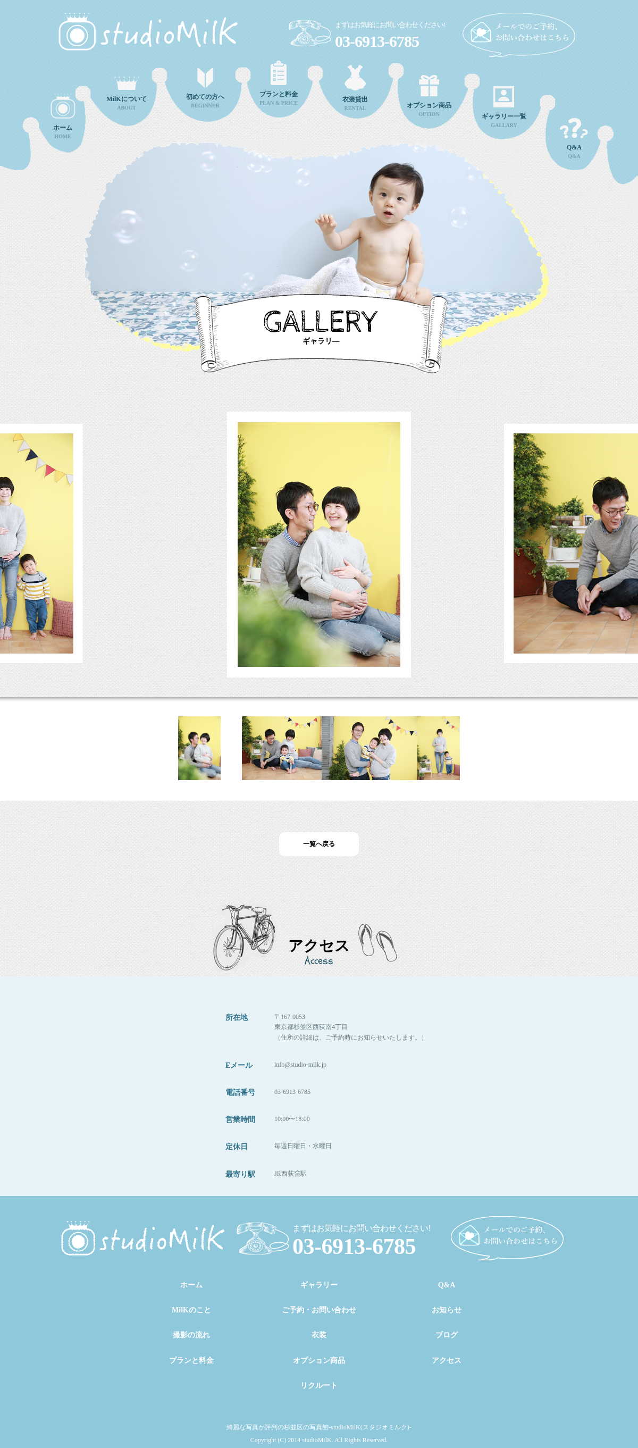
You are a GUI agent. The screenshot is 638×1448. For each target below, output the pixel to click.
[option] (314, 534)
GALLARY (504, 107)
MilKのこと (191, 1310)
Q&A (574, 138)
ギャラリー (319, 1285)
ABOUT (126, 94)
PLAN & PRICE (279, 83)
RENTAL (355, 88)
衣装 (319, 1335)
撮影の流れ (191, 1335)
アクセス (446, 1361)
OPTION (429, 96)
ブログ (446, 1335)
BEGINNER (205, 88)
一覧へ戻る (319, 844)
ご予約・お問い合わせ (319, 1310)
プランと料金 (191, 1361)
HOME (63, 116)
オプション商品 (319, 1361)
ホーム (191, 1285)
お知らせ (446, 1310)
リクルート (319, 1386)
